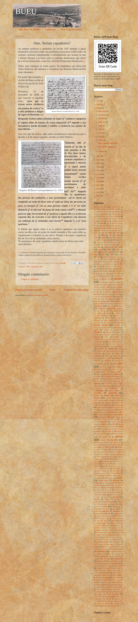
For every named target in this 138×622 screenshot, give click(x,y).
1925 (98, 247)
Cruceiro (97, 363)
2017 (98, 174)
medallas (116, 480)
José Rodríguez (101, 456)
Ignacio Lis (106, 437)
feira (102, 412)
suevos (118, 580)
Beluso (99, 306)
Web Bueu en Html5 (29, 29)
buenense (97, 315)
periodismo (97, 530)
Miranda (112, 485)
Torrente (120, 587)
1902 (103, 235)
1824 (95, 216)
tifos (112, 584)
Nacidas (120, 494)
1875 (118, 223)
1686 (101, 209)
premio (96, 542)
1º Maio (120, 269)
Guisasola (120, 429)
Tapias (113, 582)
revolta (121, 551)
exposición (119, 405)
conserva (99, 351)
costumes (107, 360)
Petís (121, 532)
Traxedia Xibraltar (100, 592)
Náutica (97, 499)
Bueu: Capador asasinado (108, 143)
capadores (35, 267)
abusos (111, 273)
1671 (118, 207)
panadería (97, 513)
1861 (118, 221)
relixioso (96, 549)
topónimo (111, 587)
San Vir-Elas (98, 566)
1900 (118, 233)
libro (117, 461)
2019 (98, 167)
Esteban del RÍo (99, 405)
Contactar (50, 29)
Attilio (95, 299)
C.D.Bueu (97, 320)
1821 (118, 214)
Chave (121, 341)
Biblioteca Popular (116, 308)
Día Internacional (108, 379)
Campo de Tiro (98, 327)
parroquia (117, 513)
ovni (114, 509)
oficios (120, 504)
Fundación (104, 424)
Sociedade (105, 578)
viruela (103, 601)
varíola (96, 596)
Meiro (104, 483)
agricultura (117, 276)
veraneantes (112, 596)
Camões (116, 325)
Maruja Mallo (101, 478)
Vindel (103, 599)
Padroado (105, 511)
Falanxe (98, 410)
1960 (109, 264)
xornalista (117, 603)
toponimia (103, 587)
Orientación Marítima (101, 509)
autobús (110, 299)
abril (100, 137)
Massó (120, 478)
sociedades (116, 577)
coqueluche (116, 356)
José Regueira (118, 454)
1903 (110, 235)
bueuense (97, 318)
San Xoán (108, 566)
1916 (98, 242)
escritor (96, 400)
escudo (103, 400)
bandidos (112, 301)
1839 (118, 216)
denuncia (107, 374)
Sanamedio (100, 568)
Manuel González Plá (100, 473)
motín (95, 492)
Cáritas (118, 332)
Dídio (118, 379)
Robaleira (99, 554)
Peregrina (120, 523)
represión (119, 549)
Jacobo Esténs (115, 445)
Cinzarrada (97, 346)
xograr (99, 603)
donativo (96, 381)
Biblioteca (103, 308)
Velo (103, 596)
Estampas (97, 402)
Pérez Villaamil (115, 525)
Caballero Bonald (108, 320)
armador (96, 292)
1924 (121, 244)
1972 (115, 266)
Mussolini (112, 494)
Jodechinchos (107, 449)
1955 (121, 262)
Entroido (98, 393)
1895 (113, 230)
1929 (100, 249)
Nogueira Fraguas (108, 502)
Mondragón (119, 487)
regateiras (111, 546)
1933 (103, 252)
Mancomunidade (105, 468)
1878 (101, 226)
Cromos (117, 360)
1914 (121, 240)
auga (102, 299)
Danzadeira (97, 369)
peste (115, 532)
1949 (118, 259)
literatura (103, 464)
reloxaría (104, 549)
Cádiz (98, 322)
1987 (108, 269)
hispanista (117, 431)
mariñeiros (119, 475)
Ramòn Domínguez (107, 544)
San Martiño (115, 563)
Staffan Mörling (108, 580)
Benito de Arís (111, 306)
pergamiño (115, 528)
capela (96, 330)
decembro (102, 111)
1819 (113, 214)
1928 (120, 247)
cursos (102, 367)
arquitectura (98, 294)
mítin (95, 487)
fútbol (113, 424)
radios (96, 544)
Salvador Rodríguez (111, 561)
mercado (111, 483)
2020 (98, 163)
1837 (112, 216)
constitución (97, 353)
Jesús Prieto (109, 447)
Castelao (116, 337)
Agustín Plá (106, 279)
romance (117, 554)
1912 (107, 240)
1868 (101, 223)
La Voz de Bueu (108, 459)
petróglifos (99, 535)
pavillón (107, 518)
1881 (113, 226)
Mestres (120, 483)
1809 (112, 211)
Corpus (117, 358)
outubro (101, 118)
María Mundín (98, 475)
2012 (98, 192)
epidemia (113, 393)
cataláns (117, 339)
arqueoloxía (116, 292)
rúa (119, 556)
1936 (96, 255)
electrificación (98, 388)
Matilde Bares (104, 480)
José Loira (99, 452)
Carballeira (98, 332)
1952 (102, 262)
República (101, 551)
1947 (104, 259)
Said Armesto (105, 559)
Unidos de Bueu (112, 594)
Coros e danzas (106, 358)
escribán (117, 398)
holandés (111, 433)
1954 (115, 262)
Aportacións (108, 289)
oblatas (105, 504)
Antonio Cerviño (105, 287)
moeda (102, 487)
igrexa (119, 436)
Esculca (118, 400)
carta (102, 334)
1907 (111, 237)
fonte (95, 422)
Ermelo (106, 395)
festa (120, 414)
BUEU (26, 11)
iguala (101, 440)
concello (111, 349)
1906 (103, 238)
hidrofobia (108, 431)
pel (113, 523)
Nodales (96, 502)
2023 (98, 108)
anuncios (99, 289)
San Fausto (105, 563)
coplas (107, 356)
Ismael (106, 445)
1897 (95, 233)
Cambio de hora (115, 322)
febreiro (101, 151)
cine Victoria (116, 344)
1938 (111, 254)
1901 (95, 235)
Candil (108, 327)
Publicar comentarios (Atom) (37, 295)
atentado (117, 296)
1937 (103, 254)
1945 (121, 257)
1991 (113, 269)
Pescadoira (100, 532)
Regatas (103, 546)
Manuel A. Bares (100, 471)
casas (106, 337)
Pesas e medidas (109, 530)
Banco (118, 299)
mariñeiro (109, 475)
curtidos (109, 367)
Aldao (102, 282)
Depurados (97, 376)
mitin (119, 485)
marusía (110, 478)
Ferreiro (99, 414)
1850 (28, 267)
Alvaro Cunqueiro (107, 285)
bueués (107, 318)
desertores (117, 376)
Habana (99, 431)
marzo (101, 140)
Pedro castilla (105, 523)
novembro (102, 115)
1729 (118, 209)
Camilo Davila (101, 325)
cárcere (109, 332)
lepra (118, 459)
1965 (121, 264)
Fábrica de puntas (117, 407)
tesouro (106, 584)
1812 (95, 214)
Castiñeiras (97, 339)
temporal (98, 584)
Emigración (114, 388)
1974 (121, 266)
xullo (100, 126)
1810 (118, 211)
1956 (97, 264)
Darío (114, 369)
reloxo (111, 549)
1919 (118, 242)
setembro (102, 122)
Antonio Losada (118, 287)
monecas (99, 490)
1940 (98, 257)
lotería (111, 464)
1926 (105, 247)
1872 (107, 223)
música (103, 495)
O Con (98, 504)
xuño (100, 129)
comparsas (100, 349)
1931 (118, 250)
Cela (103, 342)
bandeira (103, 301)
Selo (113, 573)
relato (118, 546)
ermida (117, 395)
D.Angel (117, 367)
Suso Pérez (104, 582)
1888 (118, 228)
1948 (111, 259)
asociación (108, 296)
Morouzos (108, 490)
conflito (120, 349)
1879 (107, 226)
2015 (98, 181)
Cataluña (96, 341)
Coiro (105, 346)
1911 (101, 240)
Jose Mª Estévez (110, 452)
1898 (102, 233)
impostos (96, 442)
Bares (98, 303)
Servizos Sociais (105, 575)
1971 (109, 266)
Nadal (98, 497)
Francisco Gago (115, 422)
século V (96, 573)
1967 (104, 266)
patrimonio (111, 516)
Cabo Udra (119, 320)
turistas (120, 592)
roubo (113, 556)
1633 (107, 207)
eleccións (117, 386)
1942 (109, 257)
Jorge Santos (118, 449)
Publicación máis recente (28, 290)
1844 (101, 219)
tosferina (99, 589)
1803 (106, 211)
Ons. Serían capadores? (107, 147)
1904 (118, 235)
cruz (105, 363)
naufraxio (115, 497)
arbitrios (117, 289)
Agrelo (102, 276)
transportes (108, 589)
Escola (97, 398)
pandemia (106, 514)
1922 (107, 244)
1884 (95, 228)
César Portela (112, 341)
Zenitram (114, 606)
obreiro (112, 504)
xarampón (111, 601)
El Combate (108, 383)
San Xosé (119, 566)
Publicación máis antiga (76, 290)
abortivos (103, 273)
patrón (118, 516)
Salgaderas (99, 561)
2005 (98, 196)
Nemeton (117, 499)
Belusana (120, 303)
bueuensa (116, 315)
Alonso (110, 282)
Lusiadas (96, 466)
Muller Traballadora (113, 492)
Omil (98, 506)
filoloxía (104, 419)
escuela (111, 400)
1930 (109, 249)
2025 (98, 101)
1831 (106, 216)
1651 (112, 207)
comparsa (119, 346)
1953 (108, 262)
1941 (104, 257)
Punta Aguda (116, 542)
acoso (95, 276)
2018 (98, 170)
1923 (114, 245)
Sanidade (109, 568)
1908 (118, 237)
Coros (95, 358)
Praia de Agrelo (108, 539)
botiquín (99, 313)
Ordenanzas (116, 506)
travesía (118, 589)
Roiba (108, 554)
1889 (95, 230)
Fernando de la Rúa (115, 412)
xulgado (96, 606)
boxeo (108, 313)
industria (106, 442)
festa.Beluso (102, 417)
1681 (95, 209)
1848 (118, 219)
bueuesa (117, 318)
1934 (110, 252)
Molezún (109, 487)
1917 (105, 242)
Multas (96, 494)
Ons (41, 267)
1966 (98, 266)
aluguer (118, 282)
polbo (98, 537)
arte (101, 296)
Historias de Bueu (100, 433)
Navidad (107, 499)
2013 (98, 189)
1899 (110, 233)
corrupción (97, 360)
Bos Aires (119, 311)
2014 (98, 185)
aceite (118, 273)
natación (106, 497)
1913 (114, 240)
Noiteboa (120, 502)
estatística (108, 402)
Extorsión (99, 407)
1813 (101, 214)
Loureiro (118, 464)
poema (113, 535)
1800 (101, 211)
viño (110, 599)
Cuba (111, 363)
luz (104, 466)
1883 (119, 226)
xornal (107, 603)
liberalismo (110, 461)
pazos (113, 521)
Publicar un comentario (30, 279)
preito (118, 539)
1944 (115, 257)
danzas (106, 369)
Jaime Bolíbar (98, 447)
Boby (104, 311)
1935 (117, 252)
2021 (98, 160)
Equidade (97, 395)
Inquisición (116, 442)
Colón (111, 346)
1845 (107, 219)
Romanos (105, 556)
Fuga (95, 424)
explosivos (109, 405)
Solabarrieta (97, 580)
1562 (101, 207)
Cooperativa (97, 356)
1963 (114, 264)
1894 (107, 230)
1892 (101, 230)
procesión (105, 542)
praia (97, 539)
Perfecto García (100, 528)
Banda (96, 301)
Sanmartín (117, 568)
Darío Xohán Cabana (108, 372)
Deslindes (97, 379)
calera (105, 322)
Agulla (96, 279)
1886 (107, 228)
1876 (95, 226)
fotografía (103, 422)
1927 (112, 247)
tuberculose (112, 592)
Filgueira (96, 419)
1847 (113, 219)
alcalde (118, 278)
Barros (112, 303)
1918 (112, 242)
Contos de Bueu (112, 353)
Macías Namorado (114, 466)
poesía (120, 535)
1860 (113, 221)
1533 (95, 207)
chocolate (99, 344)
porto (104, 537)
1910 (95, 240)
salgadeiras (118, 559)
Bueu (106, 315)
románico (96, 556)
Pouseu (120, 537)
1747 (95, 211)
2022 (98, 156)
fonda (118, 419)
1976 (97, 269)
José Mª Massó (105, 454)
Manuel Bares (115, 471)
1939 (121, 255)
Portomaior (112, 537)
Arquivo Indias (116, 294)
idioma (96, 437)
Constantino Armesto (113, 351)
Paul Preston (98, 518)
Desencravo (107, 376)
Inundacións (97, 445)
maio (100, 133)
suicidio (96, 582)
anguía (96, 287)
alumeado (97, 285)
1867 (95, 223)
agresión (109, 276)
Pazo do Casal (117, 518)
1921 (101, 244)
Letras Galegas (99, 461)
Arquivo (107, 294)
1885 (101, 228)
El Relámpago (106, 386)
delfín (98, 374)
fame (105, 410)
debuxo (120, 372)
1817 (107, 214)
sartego (118, 570)
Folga (112, 419)
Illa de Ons (112, 440)
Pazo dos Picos (102, 521)
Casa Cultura (112, 334)
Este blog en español (71, 29)
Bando (121, 301)
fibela (110, 417)
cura (120, 363)
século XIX (105, 573)
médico (96, 483)
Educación (114, 381)
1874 (113, 223)
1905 (96, 238)
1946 (98, 259)
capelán (106, 330)
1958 (103, 264)
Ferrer (105, 414)
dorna (104, 381)
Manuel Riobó (115, 473)
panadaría (116, 511)
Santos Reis (98, 570)
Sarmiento (109, 570)
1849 (95, 221)
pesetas (109, 532)
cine (107, 344)
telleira (121, 582)
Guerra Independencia (107, 429)
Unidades (99, 594)
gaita (100, 426)
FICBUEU (117, 417)
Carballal (116, 330)
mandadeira (116, 468)
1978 (102, 269)
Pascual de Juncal (99, 516)
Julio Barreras (113, 456)
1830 (100, 216)
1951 (96, 262)
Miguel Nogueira (101, 485)
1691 (107, 209)
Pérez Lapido (101, 525)
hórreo (119, 433)
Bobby (98, 311)
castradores (107, 339)
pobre (106, 535)
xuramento (105, 606)
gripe (113, 426)
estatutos (117, 402)
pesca (120, 530)
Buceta (117, 313)
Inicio (52, 290)
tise (117, 584)
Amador (118, 285)
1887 (113, 228)
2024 (98, 104)
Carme (96, 334)
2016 (98, 178)
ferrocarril (113, 414)
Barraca (105, 303)
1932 (96, 252)
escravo (108, 398)
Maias (95, 468)
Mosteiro (117, 490)
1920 (95, 244)
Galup (107, 426)
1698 (112, 209)
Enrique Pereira (114, 390)
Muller (102, 492)
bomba (111, 311)
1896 (118, 230)
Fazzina (111, 410)
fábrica (107, 407)
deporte (117, 374)
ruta (95, 559)
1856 (107, 221)
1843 (95, 219)
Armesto (105, 292)
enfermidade (98, 391)
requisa (112, 551)
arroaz (96, 296)
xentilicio (120, 601)
